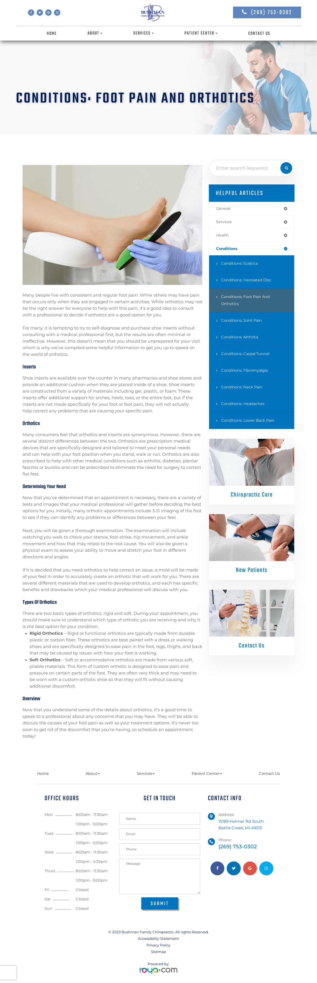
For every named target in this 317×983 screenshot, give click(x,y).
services (224, 222)
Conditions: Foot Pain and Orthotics (248, 302)
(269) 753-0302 (271, 12)
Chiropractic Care (252, 496)
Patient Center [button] (200, 33)
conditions (228, 250)
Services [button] (143, 33)
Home (52, 33)
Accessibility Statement (158, 938)
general (224, 208)
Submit (160, 904)
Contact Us (259, 33)
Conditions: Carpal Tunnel (248, 355)
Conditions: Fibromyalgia (247, 372)
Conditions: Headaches (245, 405)
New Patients (251, 572)
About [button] (95, 33)
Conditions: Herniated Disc (249, 281)
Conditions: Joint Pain (244, 322)
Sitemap (158, 951)
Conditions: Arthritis (242, 338)
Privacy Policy (158, 945)
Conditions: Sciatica (241, 265)
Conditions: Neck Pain (244, 388)
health (223, 236)
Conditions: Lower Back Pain (251, 422)
